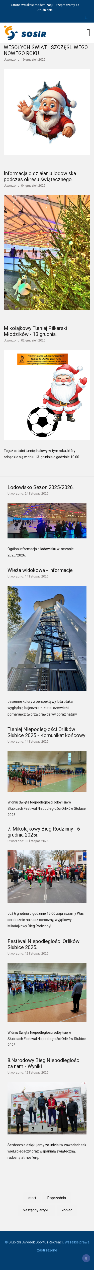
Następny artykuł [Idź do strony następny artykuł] (36, 1210)
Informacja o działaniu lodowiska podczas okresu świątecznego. (40, 176)
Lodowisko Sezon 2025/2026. (41, 487)
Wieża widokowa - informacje (40, 570)
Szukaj (86, 17)
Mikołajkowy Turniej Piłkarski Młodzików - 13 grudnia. (35, 331)
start (32, 1198)
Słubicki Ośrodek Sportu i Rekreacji (36, 1242)
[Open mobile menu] (88, 33)
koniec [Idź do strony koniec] (67, 1210)
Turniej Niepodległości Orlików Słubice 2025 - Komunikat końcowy (46, 732)
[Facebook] (86, 1258)
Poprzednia (56, 1198)
